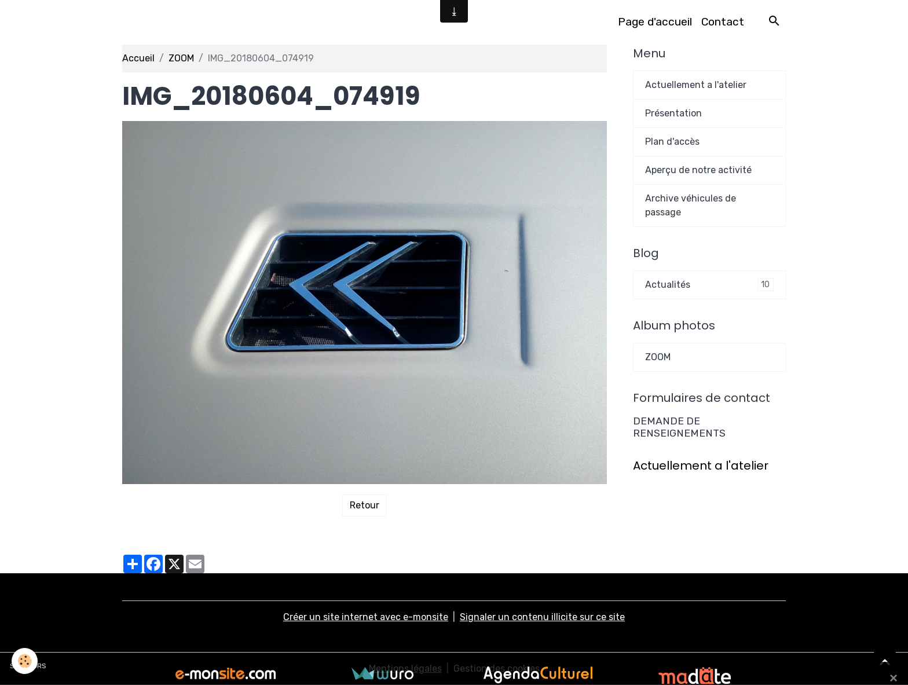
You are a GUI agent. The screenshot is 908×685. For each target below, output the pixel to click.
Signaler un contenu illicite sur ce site (542, 616)
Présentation (673, 113)
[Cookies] (25, 661)
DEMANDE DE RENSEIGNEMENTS (679, 427)
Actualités (709, 284)
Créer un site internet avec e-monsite (365, 616)
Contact (722, 21)
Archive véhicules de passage (690, 205)
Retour (364, 505)
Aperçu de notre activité (698, 169)
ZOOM (181, 58)
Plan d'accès (672, 141)
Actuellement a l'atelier (695, 84)
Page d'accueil (655, 21)
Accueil (138, 58)
